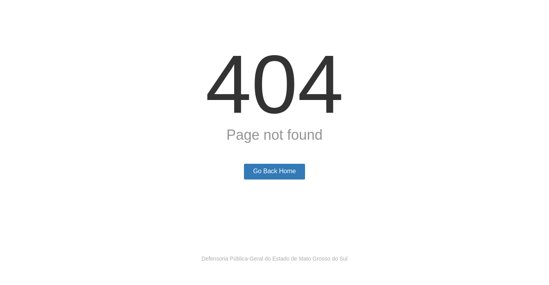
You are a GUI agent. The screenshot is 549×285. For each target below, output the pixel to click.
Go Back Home (274, 171)
